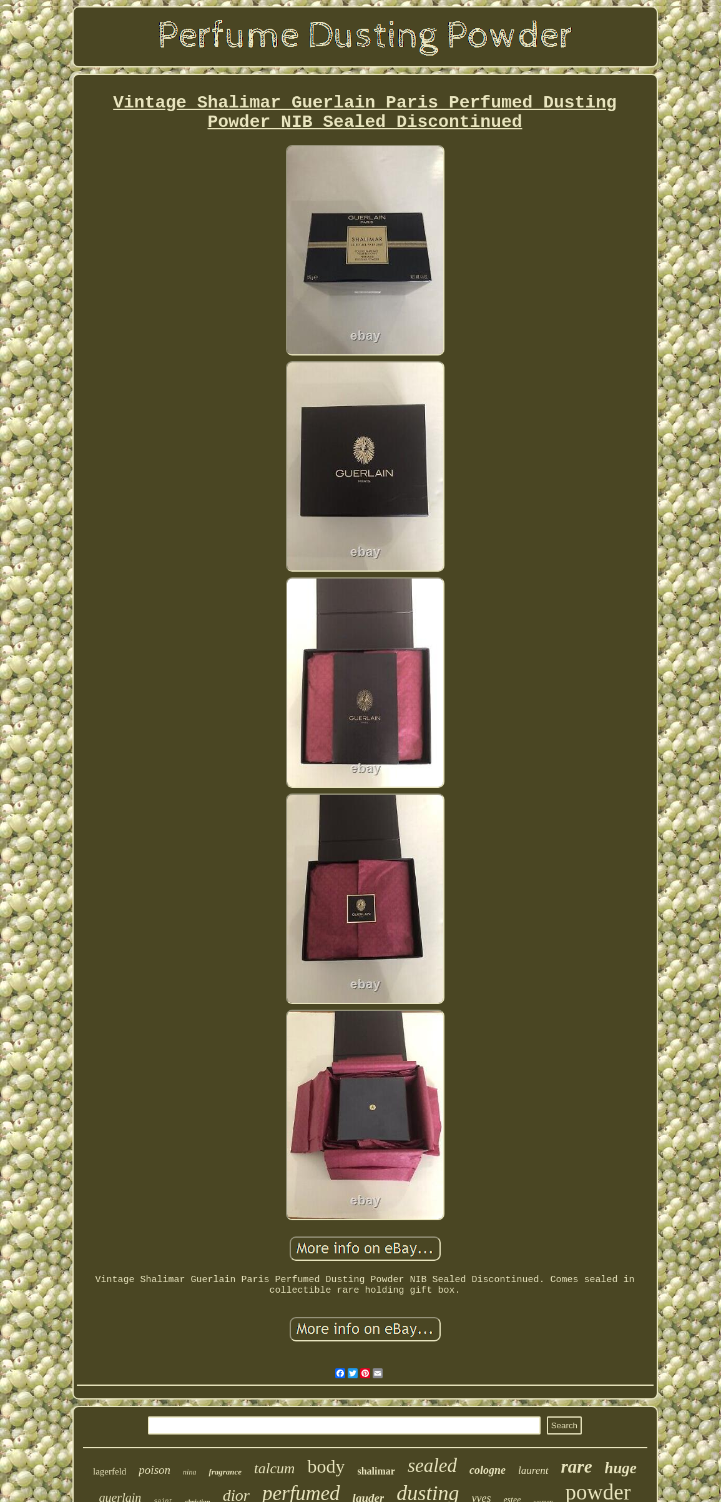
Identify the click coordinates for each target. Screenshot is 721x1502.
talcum (274, 1468)
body (326, 1466)
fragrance (225, 1471)
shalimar (376, 1471)
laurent (533, 1470)
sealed (432, 1465)
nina (189, 1472)
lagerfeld (109, 1471)
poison (154, 1469)
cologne (487, 1470)
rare (576, 1466)
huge (621, 1468)
